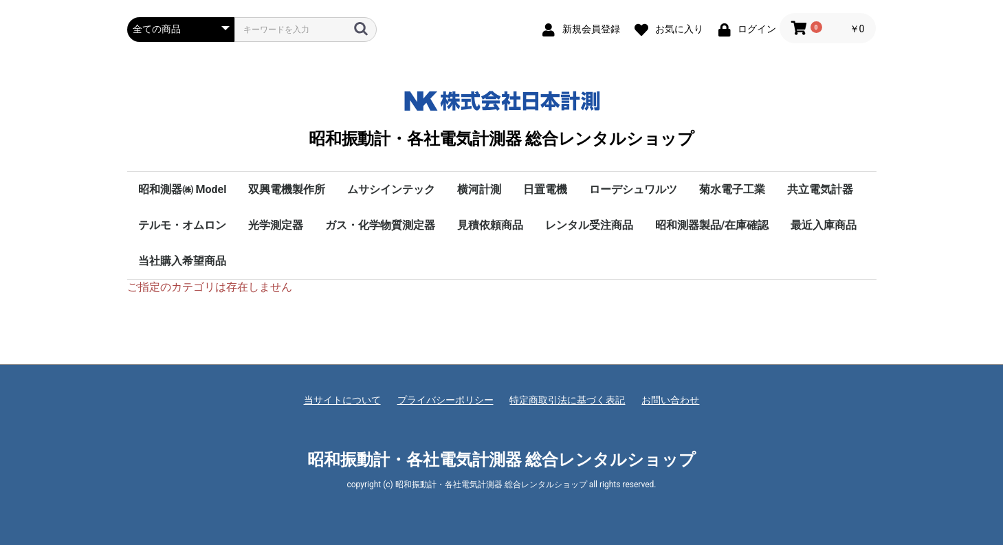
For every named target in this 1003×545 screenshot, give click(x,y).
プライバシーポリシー (445, 399)
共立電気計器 (820, 189)
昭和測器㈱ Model (182, 189)
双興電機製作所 (286, 189)
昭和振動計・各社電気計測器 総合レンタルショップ (501, 116)
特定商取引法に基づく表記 (567, 399)
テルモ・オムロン (182, 225)
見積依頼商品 (490, 225)
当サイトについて (342, 399)
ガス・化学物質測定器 (380, 225)
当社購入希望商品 (182, 260)
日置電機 (545, 189)
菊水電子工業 (732, 189)
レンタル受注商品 (589, 225)
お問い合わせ (670, 399)
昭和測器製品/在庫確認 (712, 225)
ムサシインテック (391, 189)
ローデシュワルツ (633, 189)
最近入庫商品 (824, 225)
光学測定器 (275, 225)
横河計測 (479, 189)
